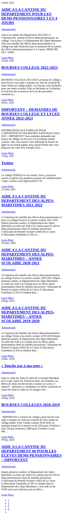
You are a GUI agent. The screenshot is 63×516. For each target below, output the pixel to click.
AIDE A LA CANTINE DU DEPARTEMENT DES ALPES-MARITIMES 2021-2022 (27, 200)
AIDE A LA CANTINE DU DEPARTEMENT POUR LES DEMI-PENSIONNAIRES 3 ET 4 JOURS (29, 16)
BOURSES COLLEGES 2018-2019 (30, 405)
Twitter (7, 163)
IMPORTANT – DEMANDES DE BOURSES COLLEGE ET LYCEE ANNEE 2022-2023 (30, 113)
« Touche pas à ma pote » (22, 366)
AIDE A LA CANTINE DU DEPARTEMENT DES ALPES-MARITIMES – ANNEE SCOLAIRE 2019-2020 (27, 314)
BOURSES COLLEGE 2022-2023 (29, 67)
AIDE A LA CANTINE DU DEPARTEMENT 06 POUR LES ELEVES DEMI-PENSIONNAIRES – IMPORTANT (31, 453)
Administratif (8, 29)
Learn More (7, 57)
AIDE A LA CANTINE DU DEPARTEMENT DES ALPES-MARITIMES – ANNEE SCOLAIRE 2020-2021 (27, 256)
